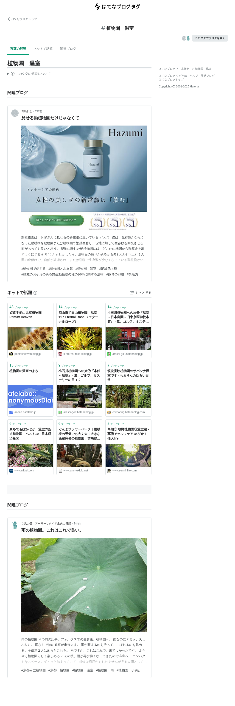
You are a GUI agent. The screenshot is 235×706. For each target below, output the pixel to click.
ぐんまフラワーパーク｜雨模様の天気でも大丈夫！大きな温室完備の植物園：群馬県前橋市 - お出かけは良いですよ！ (79, 434)
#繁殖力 (132, 274)
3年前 (77, 523)
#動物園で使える (33, 268)
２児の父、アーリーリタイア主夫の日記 (46, 523)
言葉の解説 (18, 48)
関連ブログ (68, 48)
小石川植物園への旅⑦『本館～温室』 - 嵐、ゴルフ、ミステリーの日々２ (79, 375)
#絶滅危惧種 (108, 268)
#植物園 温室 (86, 268)
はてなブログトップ (171, 79)
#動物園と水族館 (60, 268)
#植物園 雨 (105, 670)
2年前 (38, 111)
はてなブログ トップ (22, 19)
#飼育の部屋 (115, 274)
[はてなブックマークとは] (35, 292)
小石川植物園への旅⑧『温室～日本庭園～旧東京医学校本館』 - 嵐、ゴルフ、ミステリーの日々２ (128, 317)
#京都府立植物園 (33, 670)
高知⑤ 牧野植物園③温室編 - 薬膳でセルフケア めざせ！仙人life (128, 433)
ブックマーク (18, 307)
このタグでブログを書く (210, 38)
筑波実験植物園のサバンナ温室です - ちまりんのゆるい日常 (128, 375)
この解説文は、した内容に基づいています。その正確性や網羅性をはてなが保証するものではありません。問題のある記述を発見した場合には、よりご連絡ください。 (29, 74)
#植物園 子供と (129, 670)
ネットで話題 (43, 48)
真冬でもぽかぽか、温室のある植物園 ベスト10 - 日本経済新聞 (30, 433)
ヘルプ (194, 75)
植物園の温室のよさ (23, 371)
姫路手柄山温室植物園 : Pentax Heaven (26, 315)
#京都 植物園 (59, 670)
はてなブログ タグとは (173, 75)
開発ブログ (208, 75)
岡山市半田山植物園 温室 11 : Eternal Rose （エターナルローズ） (79, 317)
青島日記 (26, 111)
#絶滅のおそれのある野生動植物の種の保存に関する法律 (62, 274)
